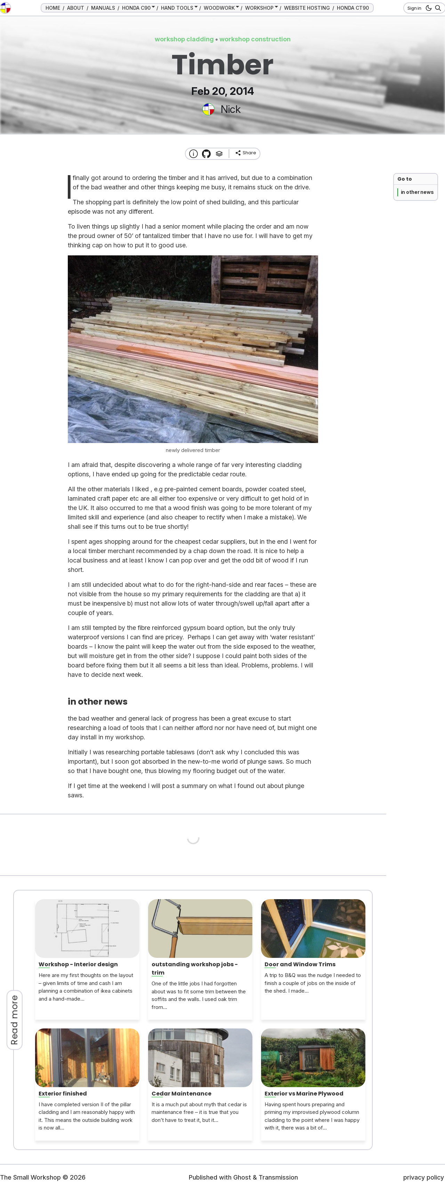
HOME (53, 8)
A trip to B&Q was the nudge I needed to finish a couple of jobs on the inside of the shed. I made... (313, 983)
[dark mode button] (427, 8)
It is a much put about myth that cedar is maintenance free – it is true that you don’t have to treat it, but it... (199, 1112)
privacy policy (423, 1177)
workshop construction (255, 39)
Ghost (242, 1177)
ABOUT (75, 8)
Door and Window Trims (300, 964)
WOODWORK (219, 8)
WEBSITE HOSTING (307, 8)
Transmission (278, 1177)
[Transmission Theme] (206, 153)
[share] (245, 152)
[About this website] (193, 153)
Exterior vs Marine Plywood (304, 1094)
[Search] (437, 8)
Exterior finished (63, 1094)
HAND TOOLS (177, 8)
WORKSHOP (259, 8)
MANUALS (103, 8)
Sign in (414, 8)
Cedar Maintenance (181, 1094)
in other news (417, 192)
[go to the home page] (5, 8)
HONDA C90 (136, 8)
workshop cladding (184, 39)
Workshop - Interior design (78, 964)
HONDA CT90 (353, 8)
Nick (231, 109)
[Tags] (219, 153)
